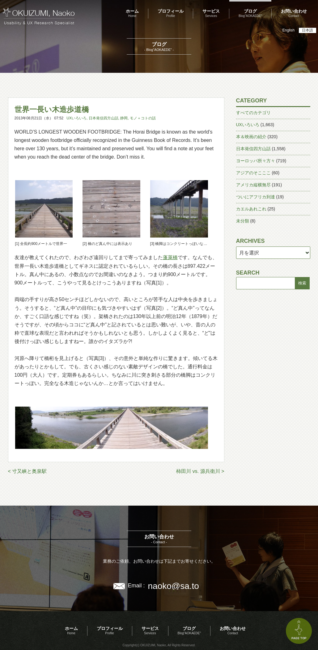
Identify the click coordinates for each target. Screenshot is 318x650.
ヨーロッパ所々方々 (255, 160)
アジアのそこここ (253, 172)
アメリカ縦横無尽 (253, 184)
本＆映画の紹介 (251, 136)
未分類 (242, 220)
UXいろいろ (76, 118)
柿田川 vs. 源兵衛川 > (200, 471)
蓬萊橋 (170, 257)
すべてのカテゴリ (253, 112)
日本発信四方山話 (103, 118)
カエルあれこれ (251, 208)
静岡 (124, 118)
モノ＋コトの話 (143, 118)
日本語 (307, 30)
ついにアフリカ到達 (255, 196)
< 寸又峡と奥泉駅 (27, 471)
